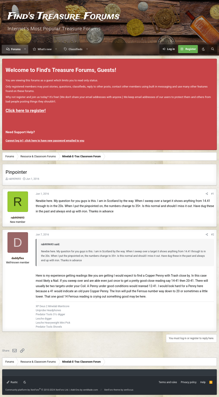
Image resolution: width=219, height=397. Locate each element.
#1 (212, 193)
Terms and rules (168, 382)
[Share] (207, 194)
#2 (212, 234)
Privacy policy (188, 382)
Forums (16, 49)
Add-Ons (75, 389)
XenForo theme (112, 389)
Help (203, 382)
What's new (45, 49)
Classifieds (76, 49)
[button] (25, 49)
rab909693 (15, 178)
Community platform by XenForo (37, 389)
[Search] (212, 49)
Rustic (12, 382)
